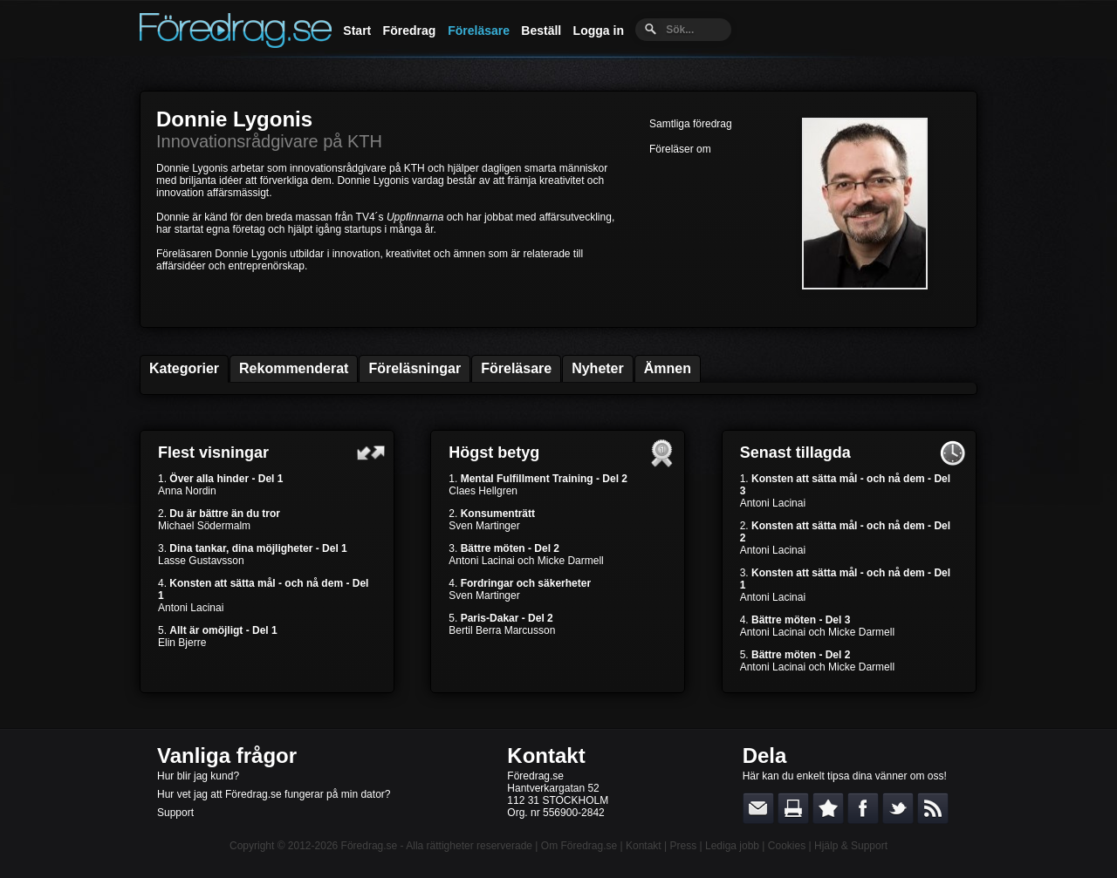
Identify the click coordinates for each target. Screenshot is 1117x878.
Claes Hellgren (483, 491)
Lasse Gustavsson (201, 561)
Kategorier (184, 368)
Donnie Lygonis (234, 119)
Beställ (541, 30)
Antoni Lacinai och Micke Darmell (526, 561)
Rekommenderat (293, 368)
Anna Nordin (187, 491)
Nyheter (598, 368)
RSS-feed (933, 808)
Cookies (786, 846)
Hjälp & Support (850, 846)
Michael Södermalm (204, 526)
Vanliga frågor (227, 755)
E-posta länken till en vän (758, 808)
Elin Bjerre (182, 642)
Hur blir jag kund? (198, 776)
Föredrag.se (369, 846)
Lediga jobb (732, 846)
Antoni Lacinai (190, 608)
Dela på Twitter (898, 808)
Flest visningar (213, 452)
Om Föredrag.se (579, 846)
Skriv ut (793, 808)
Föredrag (409, 30)
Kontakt (546, 755)
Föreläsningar (414, 368)
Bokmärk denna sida (828, 808)
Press (682, 846)
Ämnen (667, 368)
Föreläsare (479, 30)
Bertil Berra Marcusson (502, 630)
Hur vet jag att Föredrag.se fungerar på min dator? (273, 794)
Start (357, 30)
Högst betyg (494, 452)
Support (175, 813)
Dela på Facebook (863, 808)
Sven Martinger (484, 526)
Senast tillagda (795, 452)
